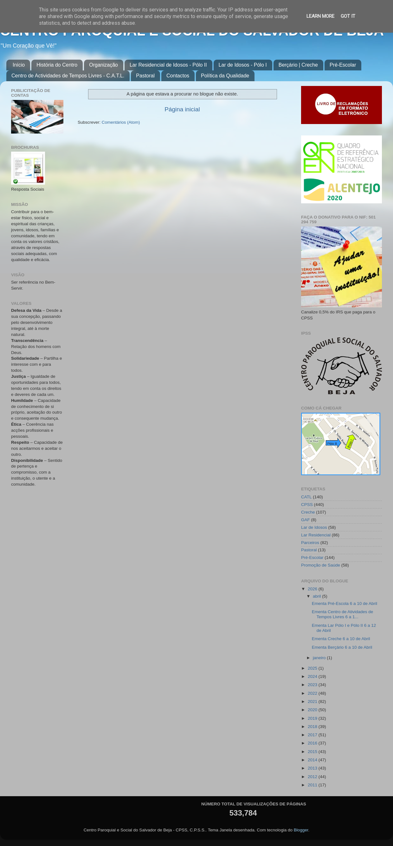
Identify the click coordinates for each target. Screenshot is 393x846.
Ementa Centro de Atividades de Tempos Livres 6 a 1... (342, 614)
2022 (313, 693)
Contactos (177, 75)
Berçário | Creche (298, 65)
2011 (313, 785)
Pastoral (145, 75)
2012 (313, 776)
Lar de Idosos (314, 527)
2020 (313, 709)
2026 (313, 589)
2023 (313, 684)
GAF (305, 519)
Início (19, 65)
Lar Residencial (316, 535)
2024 (313, 676)
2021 (313, 701)
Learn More (320, 16)
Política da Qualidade (225, 75)
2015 (313, 751)
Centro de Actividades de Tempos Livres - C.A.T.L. (67, 75)
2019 (313, 718)
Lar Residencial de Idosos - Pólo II (168, 65)
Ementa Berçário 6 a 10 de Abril (342, 647)
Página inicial (182, 109)
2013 (313, 768)
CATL (306, 497)
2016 (313, 743)
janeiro (320, 657)
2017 (313, 734)
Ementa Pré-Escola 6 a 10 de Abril (344, 603)
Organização (103, 65)
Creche (308, 512)
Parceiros (310, 542)
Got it (348, 16)
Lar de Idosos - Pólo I (243, 65)
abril (317, 596)
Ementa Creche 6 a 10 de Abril (341, 638)
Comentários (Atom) (121, 122)
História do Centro (56, 65)
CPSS (307, 504)
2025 (313, 668)
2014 (313, 759)
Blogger (301, 830)
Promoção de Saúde (320, 565)
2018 (313, 726)
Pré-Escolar (343, 65)
